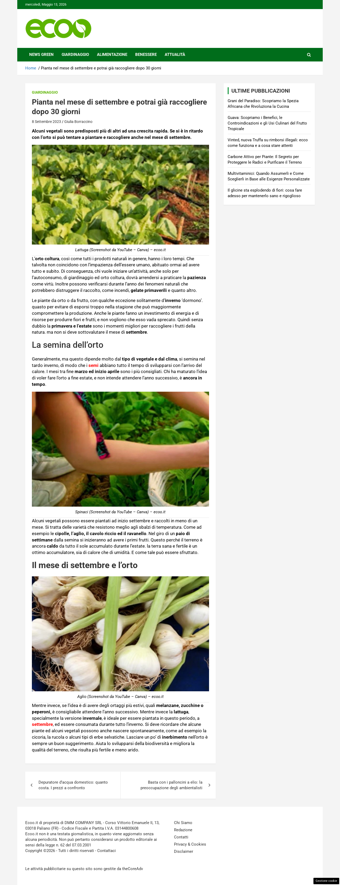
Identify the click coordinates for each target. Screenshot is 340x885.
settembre (42, 724)
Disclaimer (183, 851)
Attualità (175, 54)
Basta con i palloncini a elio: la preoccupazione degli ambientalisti (171, 785)
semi (93, 365)
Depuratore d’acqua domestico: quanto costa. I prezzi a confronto (73, 785)
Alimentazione (112, 54)
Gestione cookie (326, 881)
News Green (41, 54)
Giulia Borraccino (78, 121)
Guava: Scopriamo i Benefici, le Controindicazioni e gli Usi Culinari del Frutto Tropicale (267, 123)
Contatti (181, 837)
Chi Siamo (183, 822)
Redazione (183, 830)
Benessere (146, 54)
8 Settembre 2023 (46, 121)
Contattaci (106, 850)
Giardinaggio (75, 54)
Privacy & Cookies (190, 844)
